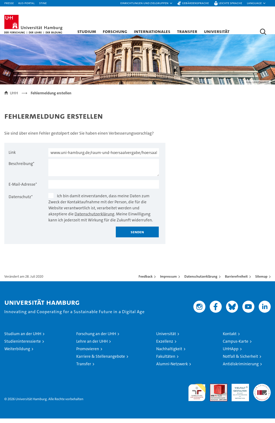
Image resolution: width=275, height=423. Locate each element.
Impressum (168, 281)
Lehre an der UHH (92, 345)
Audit (214, 390)
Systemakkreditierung (262, 390)
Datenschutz (21, 201)
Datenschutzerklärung (94, 218)
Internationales (152, 31)
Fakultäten (165, 361)
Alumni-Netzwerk (172, 368)
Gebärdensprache (195, 3)
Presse (9, 3)
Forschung (115, 31)
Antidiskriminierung (241, 368)
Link (12, 157)
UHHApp (230, 353)
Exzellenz (164, 345)
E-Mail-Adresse (23, 188)
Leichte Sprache (230, 3)
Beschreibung (21, 168)
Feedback (146, 281)
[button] (146, 3)
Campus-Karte (235, 345)
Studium (86, 31)
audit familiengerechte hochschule (197, 395)
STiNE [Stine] (43, 3)
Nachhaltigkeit (169, 353)
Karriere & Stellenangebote (100, 361)
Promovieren (87, 353)
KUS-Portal (26, 3)
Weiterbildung (17, 353)
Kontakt (230, 338)
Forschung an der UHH (96, 338)
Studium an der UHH (22, 338)
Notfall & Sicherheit (240, 361)
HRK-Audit (239, 390)
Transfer (187, 31)
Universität (216, 31)
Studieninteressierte (22, 345)
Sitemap (261, 281)
